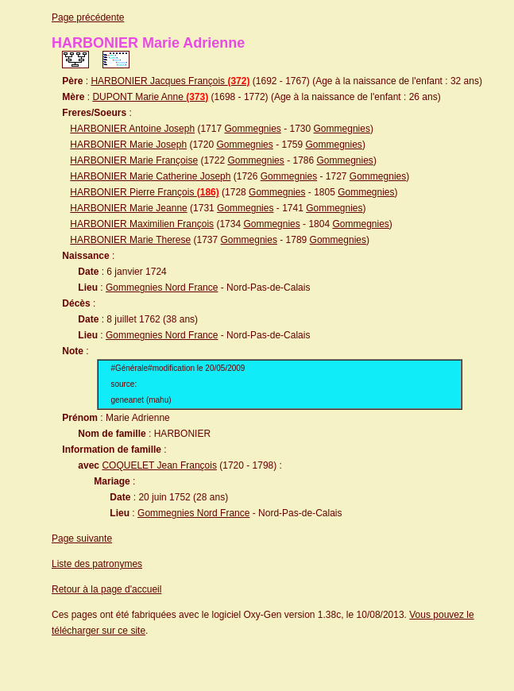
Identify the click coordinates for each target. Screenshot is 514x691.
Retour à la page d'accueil (106, 589)
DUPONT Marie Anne (150, 96)
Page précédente (88, 17)
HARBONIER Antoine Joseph (132, 128)
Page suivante (82, 538)
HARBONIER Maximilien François (142, 224)
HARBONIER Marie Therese (130, 239)
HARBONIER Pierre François (144, 192)
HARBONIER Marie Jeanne (128, 208)
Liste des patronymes (97, 563)
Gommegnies (252, 128)
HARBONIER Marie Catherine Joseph (150, 176)
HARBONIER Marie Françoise (134, 160)
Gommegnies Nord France (162, 287)
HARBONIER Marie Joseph (128, 144)
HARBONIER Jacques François (170, 81)
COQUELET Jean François (159, 465)
